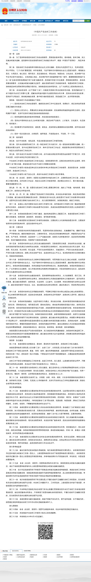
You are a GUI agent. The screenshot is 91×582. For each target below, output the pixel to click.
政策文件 (40, 21)
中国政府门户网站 (7, 555)
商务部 (5, 559)
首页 (6, 21)
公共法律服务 (41, 25)
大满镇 (34, 25)
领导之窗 (32, 21)
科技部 (5, 557)
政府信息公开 (49, 21)
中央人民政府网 (4, 1)
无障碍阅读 (80, 1)
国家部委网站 (16, 551)
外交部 (45, 555)
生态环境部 (60, 557)
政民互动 (65, 21)
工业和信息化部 (21, 557)
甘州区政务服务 (27, 1)
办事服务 (57, 21)
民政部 (32, 557)
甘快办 (4, 299)
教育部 (72, 555)
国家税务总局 (33, 555)
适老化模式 (73, 1)
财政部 (45, 557)
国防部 (58, 555)
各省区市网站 (28, 551)
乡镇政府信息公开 (26, 25)
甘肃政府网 (12, 1)
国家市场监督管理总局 (21, 555)
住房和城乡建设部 (74, 557)
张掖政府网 (19, 1)
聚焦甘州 (16, 21)
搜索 (88, 21)
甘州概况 (24, 21)
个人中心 (67, 1)
